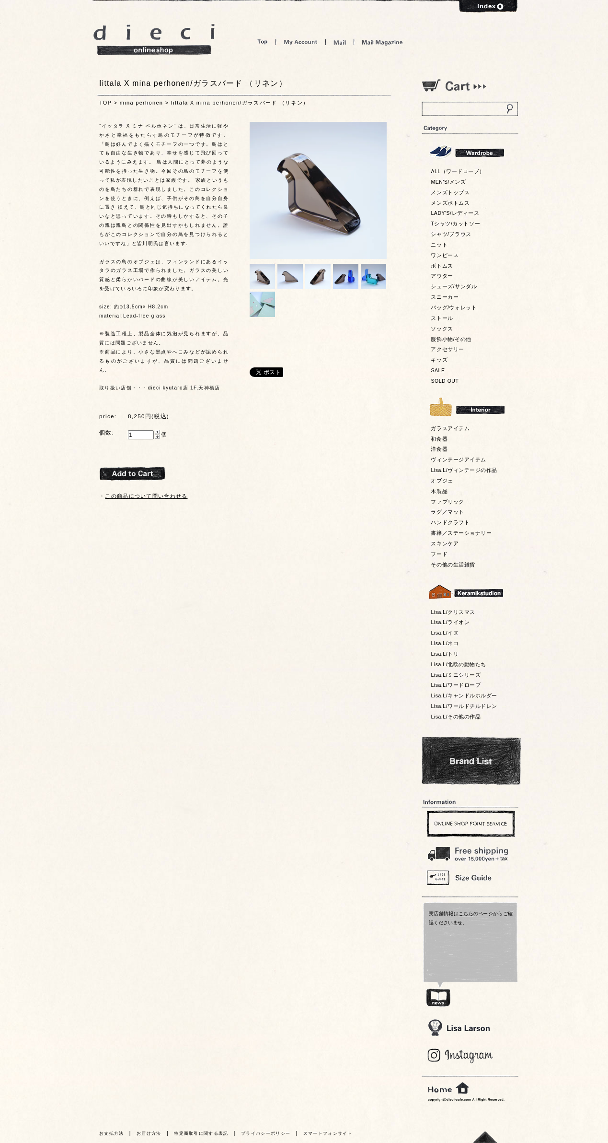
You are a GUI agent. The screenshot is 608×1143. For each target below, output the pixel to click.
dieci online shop (154, 39)
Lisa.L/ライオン (450, 622)
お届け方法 (149, 1133)
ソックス (442, 328)
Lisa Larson (458, 1028)
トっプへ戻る (485, 1137)
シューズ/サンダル (454, 286)
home (448, 1088)
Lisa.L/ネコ (445, 643)
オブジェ (442, 480)
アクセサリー (447, 349)
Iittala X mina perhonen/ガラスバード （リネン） (240, 103)
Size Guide (469, 877)
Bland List (471, 761)
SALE (438, 370)
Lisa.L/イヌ (445, 633)
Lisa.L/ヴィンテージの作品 (464, 470)
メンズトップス (450, 192)
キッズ (439, 360)
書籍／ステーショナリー (461, 533)
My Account (301, 42)
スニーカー (445, 297)
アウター (442, 276)
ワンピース (445, 255)
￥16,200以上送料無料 (469, 851)
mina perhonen (141, 103)
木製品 (439, 491)
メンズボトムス (450, 203)
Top (262, 42)
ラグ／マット (447, 512)
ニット (439, 244)
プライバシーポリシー (265, 1133)
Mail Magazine (382, 42)
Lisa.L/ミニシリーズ (456, 675)
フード (439, 554)
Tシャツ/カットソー (455, 223)
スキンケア (445, 543)
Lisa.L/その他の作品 (456, 716)
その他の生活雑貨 (453, 564)
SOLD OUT (445, 381)
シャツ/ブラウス (451, 234)
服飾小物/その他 (451, 339)
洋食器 (439, 449)
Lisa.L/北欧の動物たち (458, 664)
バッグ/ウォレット (454, 307)
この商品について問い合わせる (146, 496)
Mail (339, 42)
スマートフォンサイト (328, 1133)
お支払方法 (111, 1133)
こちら (466, 913)
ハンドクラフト (450, 522)
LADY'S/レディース (455, 213)
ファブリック (447, 502)
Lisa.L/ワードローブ (456, 685)
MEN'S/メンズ (448, 182)
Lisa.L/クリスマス (453, 612)
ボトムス (442, 266)
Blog (460, 1056)
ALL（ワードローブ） (458, 171)
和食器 (439, 439)
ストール (442, 318)
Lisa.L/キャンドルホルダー (464, 695)
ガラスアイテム (450, 428)
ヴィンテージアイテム (458, 459)
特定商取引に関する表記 (201, 1133)
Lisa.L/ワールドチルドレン (464, 706)
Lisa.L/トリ (445, 654)
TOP (105, 103)
